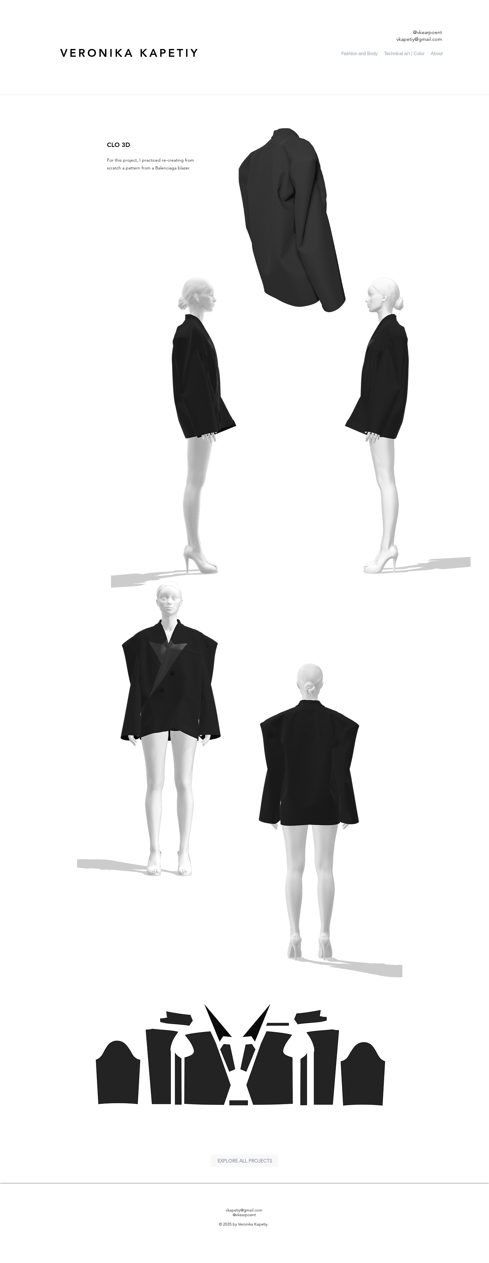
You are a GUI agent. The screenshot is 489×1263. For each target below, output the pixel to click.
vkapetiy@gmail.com (419, 39)
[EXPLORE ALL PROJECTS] (244, 1160)
